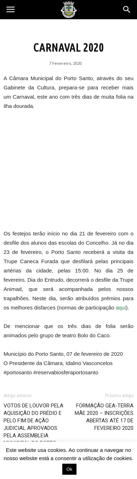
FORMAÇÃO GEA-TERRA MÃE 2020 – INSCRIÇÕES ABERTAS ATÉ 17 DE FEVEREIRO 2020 (104, 416)
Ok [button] (70, 469)
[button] (127, 9)
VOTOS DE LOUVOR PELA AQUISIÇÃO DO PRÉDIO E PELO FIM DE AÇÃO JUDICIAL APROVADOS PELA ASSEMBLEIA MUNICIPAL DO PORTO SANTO (33, 428)
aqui (121, 307)
